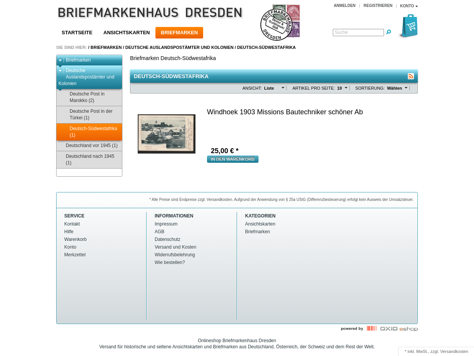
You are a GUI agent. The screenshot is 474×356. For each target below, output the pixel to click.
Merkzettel (74, 254)
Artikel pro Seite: (313, 88)
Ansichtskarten (126, 32)
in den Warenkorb (233, 159)
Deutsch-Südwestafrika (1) (89, 132)
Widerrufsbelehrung (175, 254)
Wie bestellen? (170, 262)
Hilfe (68, 231)
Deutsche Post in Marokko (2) (83, 97)
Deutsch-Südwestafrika (266, 47)
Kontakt (72, 224)
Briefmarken (179, 32)
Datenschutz (167, 239)
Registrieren (378, 5)
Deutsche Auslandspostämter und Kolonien (179, 47)
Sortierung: (370, 88)
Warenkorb (75, 239)
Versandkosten (454, 351)
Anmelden (345, 5)
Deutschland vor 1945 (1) (88, 146)
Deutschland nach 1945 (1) (86, 159)
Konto (70, 247)
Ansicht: (252, 88)
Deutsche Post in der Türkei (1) (87, 114)
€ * (225, 151)
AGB (159, 231)
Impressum (166, 224)
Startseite (77, 32)
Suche (341, 32)
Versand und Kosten (175, 247)
